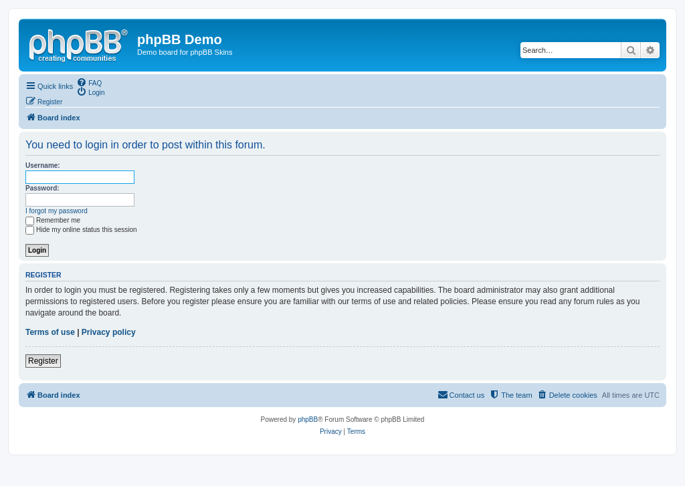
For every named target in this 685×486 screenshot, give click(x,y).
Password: (42, 188)
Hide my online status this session (81, 229)
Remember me (52, 220)
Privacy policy (109, 332)
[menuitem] (89, 82)
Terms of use (50, 332)
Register (43, 361)
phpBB (308, 419)
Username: (42, 165)
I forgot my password (56, 211)
